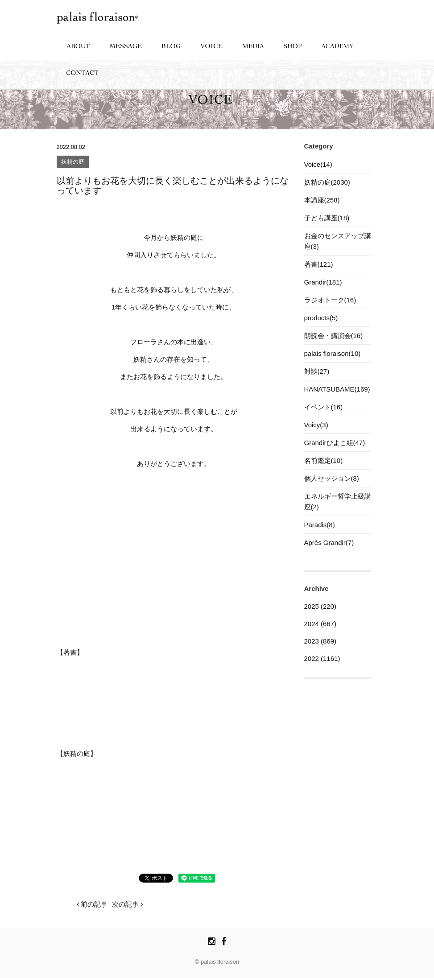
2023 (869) (320, 641)
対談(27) (317, 371)
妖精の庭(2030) (327, 182)
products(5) (321, 318)
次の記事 (127, 904)
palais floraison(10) (332, 353)
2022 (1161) (322, 658)
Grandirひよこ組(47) (334, 442)
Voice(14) (318, 164)
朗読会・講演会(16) (333, 335)
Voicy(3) (316, 425)
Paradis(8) (319, 524)
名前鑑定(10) (323, 460)
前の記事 (92, 904)
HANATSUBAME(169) (337, 389)
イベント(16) (323, 407)
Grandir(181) (323, 282)
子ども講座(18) (327, 218)
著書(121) (318, 264)
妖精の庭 (72, 162)
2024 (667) (320, 623)
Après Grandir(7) (329, 542)
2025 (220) (320, 606)
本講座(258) (322, 200)
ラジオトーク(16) (330, 300)
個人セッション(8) (331, 478)
